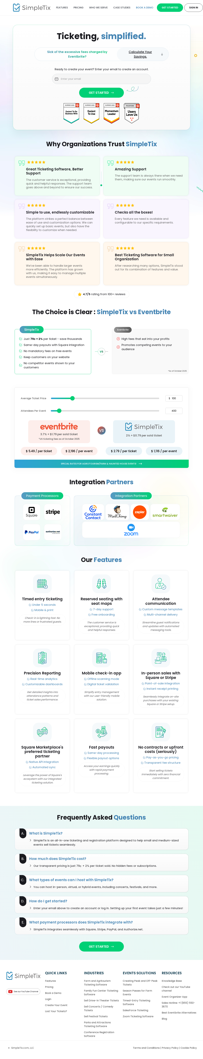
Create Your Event (56, 1005)
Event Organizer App (174, 997)
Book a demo (144, 7)
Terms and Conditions (146, 1048)
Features (62, 7)
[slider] (72, 398)
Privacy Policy (170, 1048)
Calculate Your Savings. (146, 54)
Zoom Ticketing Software (138, 1016)
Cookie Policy (189, 1048)
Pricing (79, 7)
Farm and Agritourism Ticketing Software (97, 982)
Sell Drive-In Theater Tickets (101, 1000)
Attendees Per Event (33, 411)
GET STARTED (101, 92)
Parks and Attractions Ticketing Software (97, 1024)
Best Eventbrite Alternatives (179, 1012)
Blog (164, 1019)
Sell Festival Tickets (96, 1016)
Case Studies (121, 7)
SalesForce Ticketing (135, 1010)
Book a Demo (53, 993)
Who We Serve (98, 7)
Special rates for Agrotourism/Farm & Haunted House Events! (101, 464)
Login (48, 999)
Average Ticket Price (33, 398)
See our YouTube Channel (23, 991)
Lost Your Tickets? (56, 1011)
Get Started (170, 7)
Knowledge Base (172, 981)
